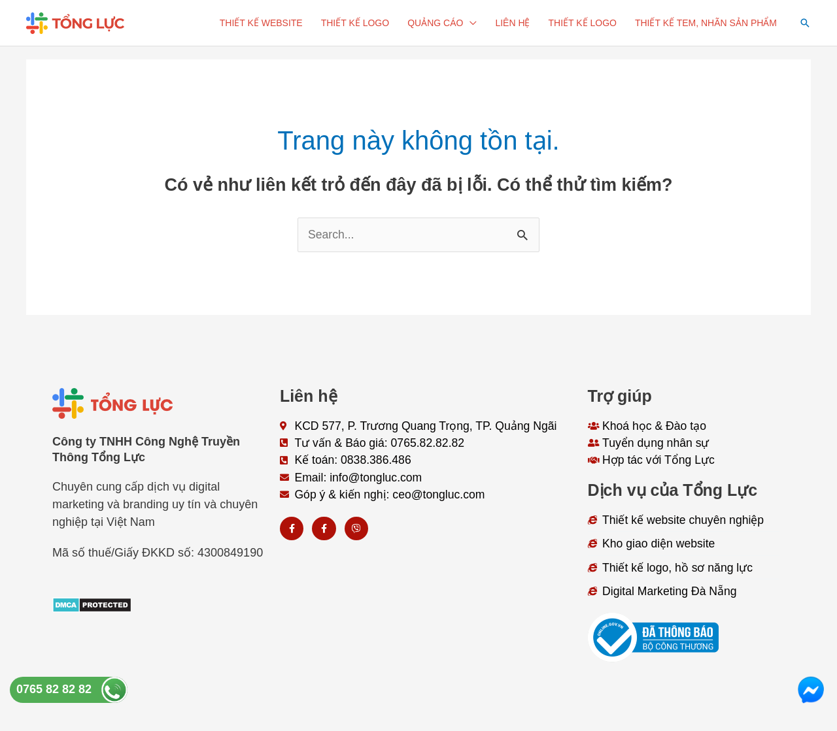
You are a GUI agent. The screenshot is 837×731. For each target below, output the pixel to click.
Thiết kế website (261, 23)
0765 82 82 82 (54, 689)
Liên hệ (512, 23)
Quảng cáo (435, 23)
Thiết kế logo (355, 23)
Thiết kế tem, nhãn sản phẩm (706, 23)
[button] (805, 23)
